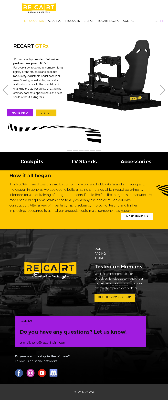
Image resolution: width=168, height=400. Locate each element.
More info (20, 112)
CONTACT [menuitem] (129, 20)
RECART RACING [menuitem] (108, 20)
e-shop (46, 112)
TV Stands (84, 162)
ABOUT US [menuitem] (54, 20)
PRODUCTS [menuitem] (72, 20)
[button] (5, 90)
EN (162, 21)
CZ (157, 21)
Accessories (136, 162)
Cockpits (32, 162)
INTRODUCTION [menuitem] (33, 20)
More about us (137, 216)
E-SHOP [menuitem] (89, 20)
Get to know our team (114, 297)
